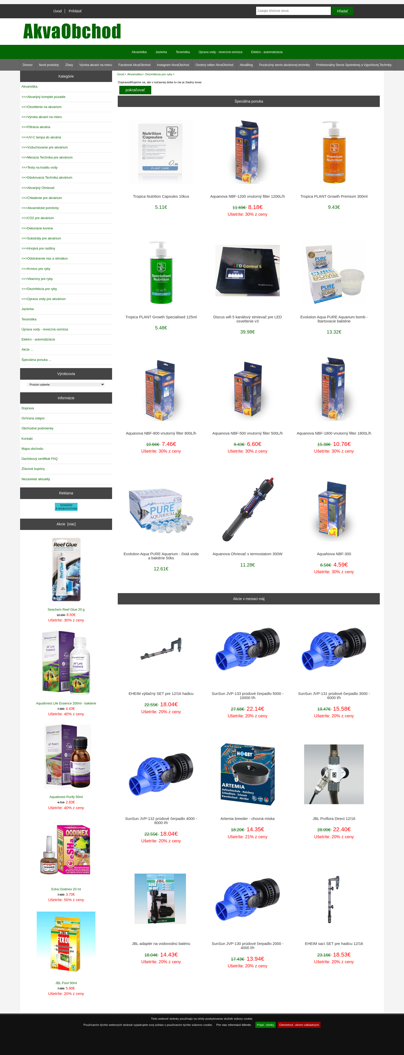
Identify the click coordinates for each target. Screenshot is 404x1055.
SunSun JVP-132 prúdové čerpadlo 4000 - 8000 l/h (161, 821)
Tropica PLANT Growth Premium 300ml (333, 196)
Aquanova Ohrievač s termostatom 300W (247, 554)
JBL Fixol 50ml (66, 947)
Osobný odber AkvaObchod (214, 65)
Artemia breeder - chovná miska (248, 819)
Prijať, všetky (265, 1024)
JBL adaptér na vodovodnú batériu (161, 944)
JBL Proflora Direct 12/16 (334, 819)
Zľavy (69, 65)
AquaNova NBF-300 (334, 554)
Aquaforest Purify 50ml (66, 761)
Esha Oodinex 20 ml (66, 854)
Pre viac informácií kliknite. (234, 1024)
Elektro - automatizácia (267, 52)
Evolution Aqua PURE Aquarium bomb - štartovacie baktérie (334, 319)
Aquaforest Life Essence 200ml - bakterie (66, 667)
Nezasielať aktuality (35, 479)
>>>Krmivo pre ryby (35, 269)
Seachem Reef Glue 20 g (66, 574)
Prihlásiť (75, 11)
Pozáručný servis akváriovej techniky (284, 65)
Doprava (27, 408)
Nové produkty (49, 65)
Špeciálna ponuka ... (36, 360)
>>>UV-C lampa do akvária (41, 137)
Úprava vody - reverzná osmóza (220, 52)
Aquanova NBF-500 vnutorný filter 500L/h (247, 433)
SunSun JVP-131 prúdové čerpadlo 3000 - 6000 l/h (334, 696)
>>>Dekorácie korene (37, 228)
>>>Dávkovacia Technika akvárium (46, 177)
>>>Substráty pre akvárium (41, 238)
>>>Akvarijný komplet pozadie (43, 97)
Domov (27, 65)
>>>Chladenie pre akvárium (41, 198)
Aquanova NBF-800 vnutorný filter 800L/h (161, 433)
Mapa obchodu (32, 449)
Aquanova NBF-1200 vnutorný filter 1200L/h (247, 196)
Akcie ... (27, 349)
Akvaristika (134, 74)
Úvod (57, 11)
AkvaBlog (246, 65)
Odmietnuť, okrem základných (299, 1024)
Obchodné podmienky (37, 428)
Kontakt (26, 439)
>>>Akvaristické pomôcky (40, 208)
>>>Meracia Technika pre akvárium (47, 157)
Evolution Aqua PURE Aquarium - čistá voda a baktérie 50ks (161, 556)
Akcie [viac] (66, 524)
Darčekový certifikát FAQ (39, 459)
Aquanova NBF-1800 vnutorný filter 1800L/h (334, 433)
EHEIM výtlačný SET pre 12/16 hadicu (161, 694)
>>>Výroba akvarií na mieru (41, 117)
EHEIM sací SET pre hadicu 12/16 (334, 944)
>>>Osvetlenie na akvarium (41, 107)
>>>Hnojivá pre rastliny (38, 248)
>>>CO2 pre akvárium (37, 218)
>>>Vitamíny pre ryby (37, 279)
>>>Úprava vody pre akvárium (43, 299)
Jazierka (161, 52)
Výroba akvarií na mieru (95, 65)
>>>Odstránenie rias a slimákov (44, 258)
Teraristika (183, 52)
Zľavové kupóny (33, 469)
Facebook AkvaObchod (134, 65)
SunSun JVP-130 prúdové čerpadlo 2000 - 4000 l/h (247, 946)
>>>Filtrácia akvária (35, 127)
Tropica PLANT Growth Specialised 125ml (161, 317)
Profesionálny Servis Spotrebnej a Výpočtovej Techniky (354, 65)
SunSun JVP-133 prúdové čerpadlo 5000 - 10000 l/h (247, 696)
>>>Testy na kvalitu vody (39, 167)
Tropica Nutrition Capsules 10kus (161, 196)
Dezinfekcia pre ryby (158, 74)
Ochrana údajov (33, 418)
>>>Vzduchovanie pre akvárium (44, 147)
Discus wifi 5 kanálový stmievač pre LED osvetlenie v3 (247, 319)
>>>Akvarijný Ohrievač (38, 188)
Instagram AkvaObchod (173, 65)
